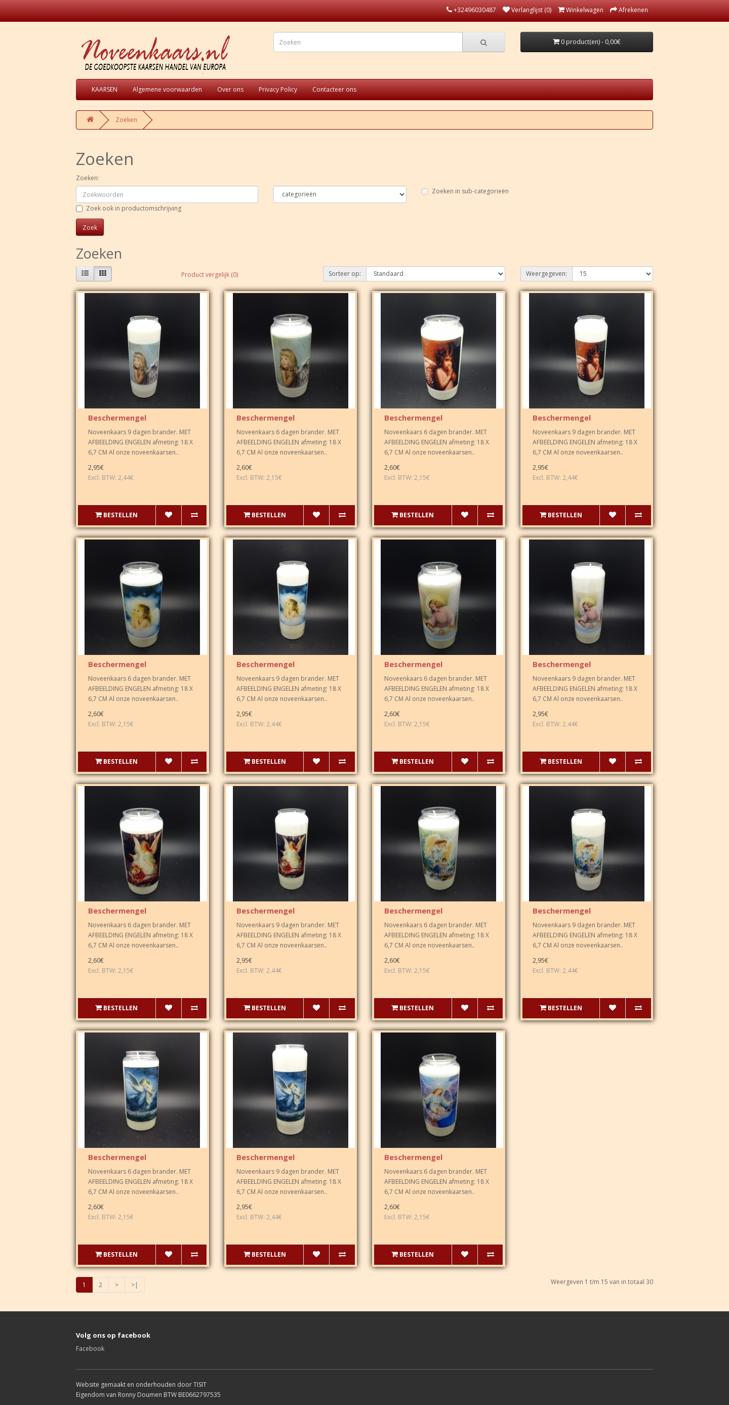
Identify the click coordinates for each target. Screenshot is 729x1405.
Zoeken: (87, 178)
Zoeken (126, 119)
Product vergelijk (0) (209, 274)
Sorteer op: (345, 273)
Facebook (90, 1348)
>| (134, 1284)
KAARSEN (104, 89)
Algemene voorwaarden (167, 89)
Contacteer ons (334, 89)
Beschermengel (117, 417)
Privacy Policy (278, 89)
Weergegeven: (546, 273)
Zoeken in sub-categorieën (465, 191)
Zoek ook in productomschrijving (128, 208)
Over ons (230, 89)
